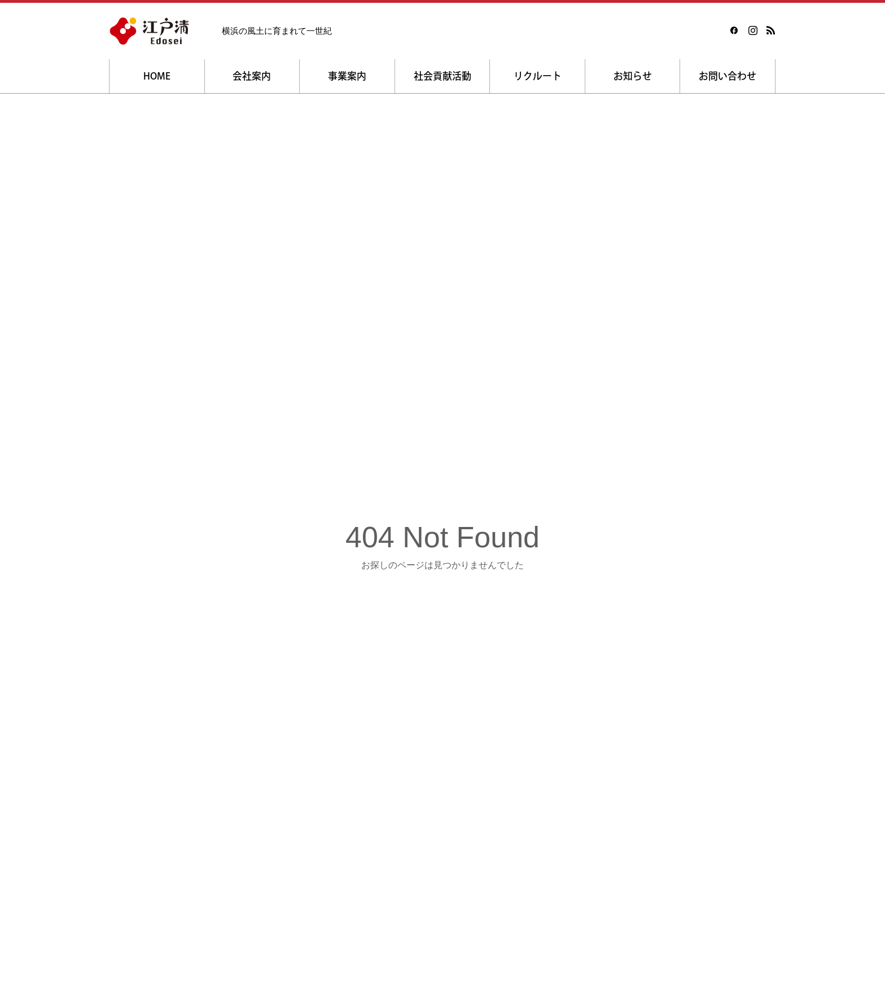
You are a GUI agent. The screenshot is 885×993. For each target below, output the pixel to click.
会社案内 (252, 76)
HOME (156, 76)
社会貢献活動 (442, 76)
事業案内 (347, 76)
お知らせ (633, 76)
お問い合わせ (727, 76)
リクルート (538, 76)
